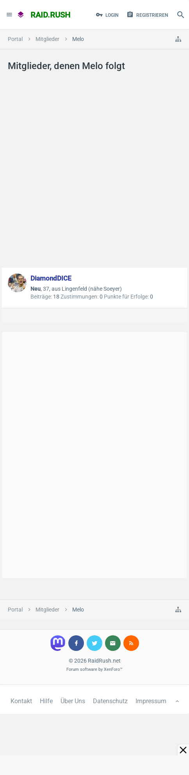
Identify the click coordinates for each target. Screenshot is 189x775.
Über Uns (73, 701)
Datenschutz (110, 701)
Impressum (151, 701)
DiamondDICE (50, 278)
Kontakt (21, 701)
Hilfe (46, 701)
